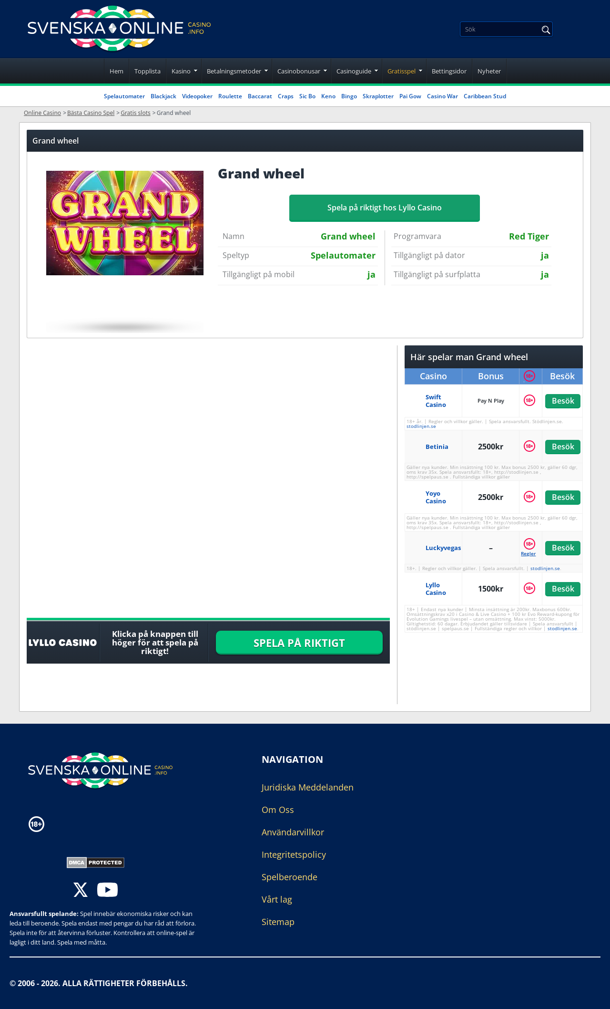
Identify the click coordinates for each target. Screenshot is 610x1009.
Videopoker (197, 96)
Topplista (147, 71)
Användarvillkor (293, 832)
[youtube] (107, 891)
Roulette (230, 96)
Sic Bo (307, 96)
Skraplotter (378, 96)
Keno (328, 96)
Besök (562, 400)
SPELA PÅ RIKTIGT (299, 642)
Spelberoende (289, 877)
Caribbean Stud (485, 96)
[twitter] (80, 891)
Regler (528, 553)
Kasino (181, 71)
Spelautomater (124, 96)
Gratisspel (401, 71)
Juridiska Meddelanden (308, 787)
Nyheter (489, 71)
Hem (116, 71)
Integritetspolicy (294, 854)
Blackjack (163, 96)
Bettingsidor (449, 71)
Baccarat (260, 96)
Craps (286, 96)
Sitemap (278, 921)
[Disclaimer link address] (83, 824)
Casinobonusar (298, 71)
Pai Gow (410, 96)
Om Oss (278, 809)
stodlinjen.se (421, 426)
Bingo (349, 96)
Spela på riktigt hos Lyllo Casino (384, 207)
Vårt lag (277, 899)
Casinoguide (353, 71)
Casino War (442, 96)
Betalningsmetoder (234, 71)
